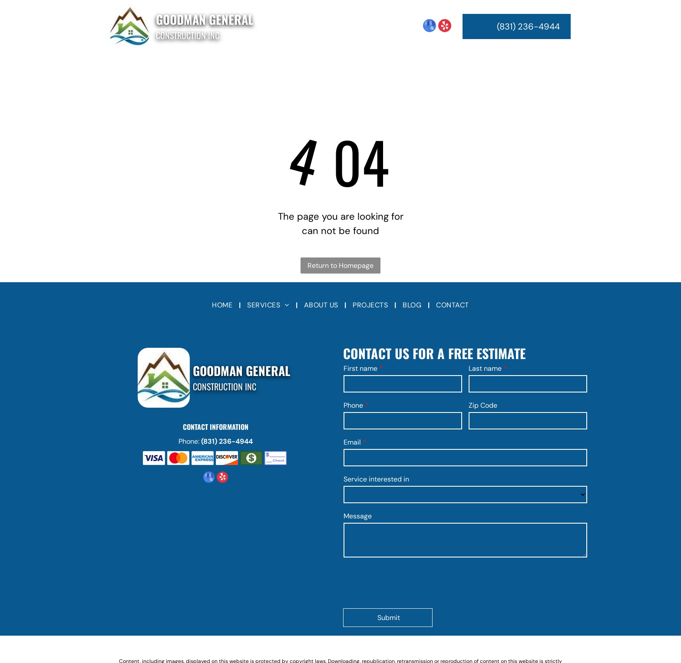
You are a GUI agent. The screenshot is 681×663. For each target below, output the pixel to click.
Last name (485, 368)
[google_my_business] (429, 26)
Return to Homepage (340, 265)
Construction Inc (187, 35)
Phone (353, 405)
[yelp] (444, 26)
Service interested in (376, 479)
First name (360, 368)
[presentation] (410, 582)
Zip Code (483, 405)
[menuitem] (226, 67)
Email (352, 442)
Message (358, 516)
